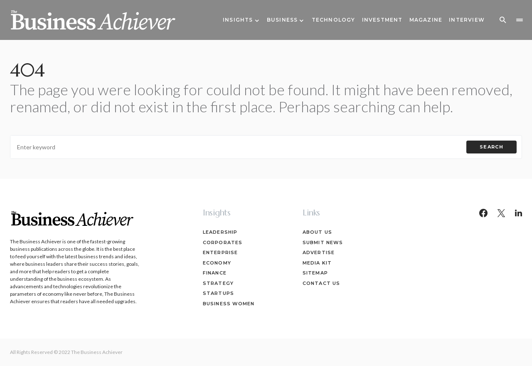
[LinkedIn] (518, 213)
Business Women (228, 304)
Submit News (323, 242)
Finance (215, 273)
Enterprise (220, 252)
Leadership (220, 232)
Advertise (319, 252)
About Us (317, 232)
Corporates (222, 242)
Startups (218, 293)
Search (491, 147)
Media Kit (317, 263)
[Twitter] (501, 213)
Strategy (218, 283)
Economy (217, 263)
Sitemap (315, 273)
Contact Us (321, 283)
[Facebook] (483, 213)
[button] (503, 20)
